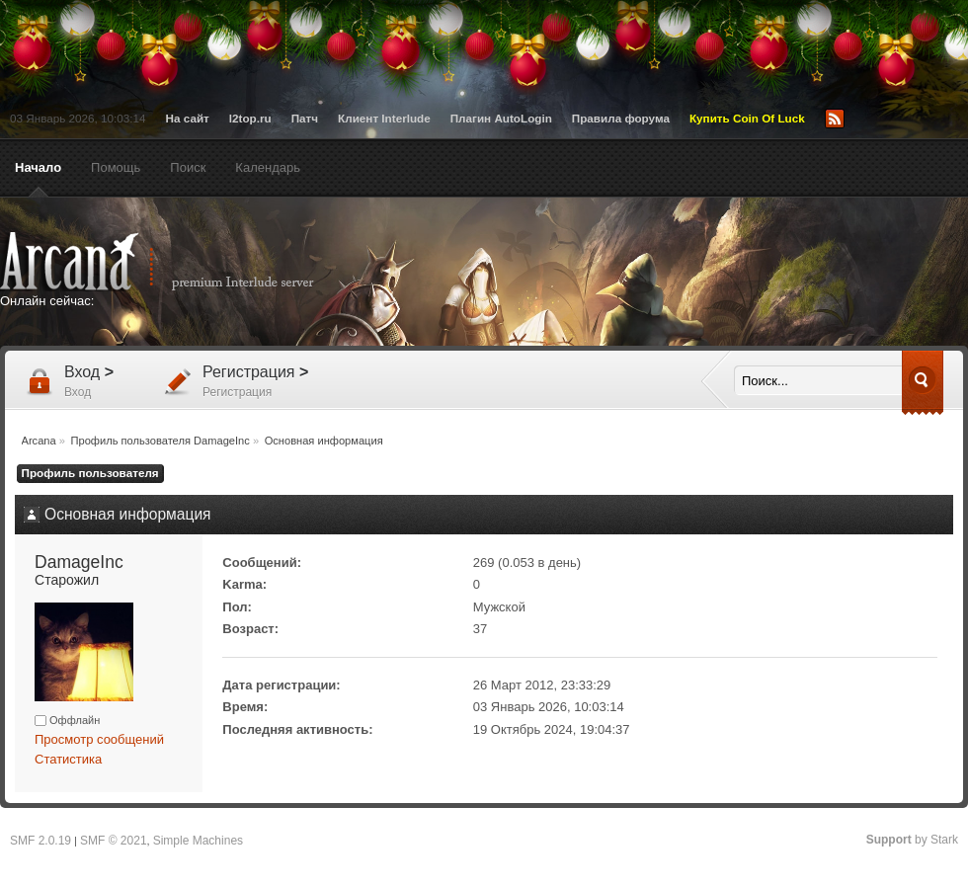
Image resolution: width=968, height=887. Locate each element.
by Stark (912, 840)
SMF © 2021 (113, 840)
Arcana (178, 261)
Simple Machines (198, 840)
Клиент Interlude (384, 118)
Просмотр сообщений (99, 739)
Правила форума (621, 118)
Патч (304, 118)
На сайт (187, 118)
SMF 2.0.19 (40, 840)
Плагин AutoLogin (501, 118)
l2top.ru (250, 118)
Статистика (68, 759)
